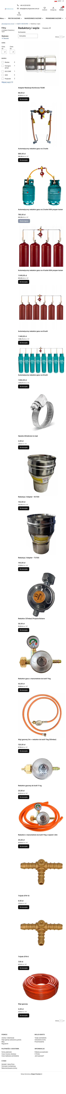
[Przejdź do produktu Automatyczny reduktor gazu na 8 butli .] (41, 359)
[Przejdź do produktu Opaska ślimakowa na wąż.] (41, 412)
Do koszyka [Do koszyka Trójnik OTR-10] (24, 907)
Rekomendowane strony (9, 1068)
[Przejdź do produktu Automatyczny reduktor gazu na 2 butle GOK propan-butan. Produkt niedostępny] (41, 186)
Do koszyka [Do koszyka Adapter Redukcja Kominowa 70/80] (24, 99)
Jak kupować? (39, 1056)
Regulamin (5, 1043)
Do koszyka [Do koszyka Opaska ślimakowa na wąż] (24, 447)
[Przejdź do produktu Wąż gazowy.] (41, 987)
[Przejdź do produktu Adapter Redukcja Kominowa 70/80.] (41, 64)
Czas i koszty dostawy (9, 1054)
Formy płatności (7, 1052)
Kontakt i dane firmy (8, 1064)
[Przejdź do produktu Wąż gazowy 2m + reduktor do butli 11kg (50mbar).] (41, 716)
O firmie (37, 1054)
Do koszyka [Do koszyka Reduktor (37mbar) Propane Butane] (24, 630)
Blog (3, 1042)
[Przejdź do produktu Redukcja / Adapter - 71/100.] (41, 534)
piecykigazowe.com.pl (8, 24)
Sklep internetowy (31, 1074)
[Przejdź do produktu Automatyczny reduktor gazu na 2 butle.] (41, 125)
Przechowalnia (39, 1042)
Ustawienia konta (40, 1040)
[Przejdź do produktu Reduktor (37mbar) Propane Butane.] (41, 595)
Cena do (11, 47)
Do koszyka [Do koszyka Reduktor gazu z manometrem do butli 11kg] (24, 690)
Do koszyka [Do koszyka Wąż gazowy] (24, 1015)
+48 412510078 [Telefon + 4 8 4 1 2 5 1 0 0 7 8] (25, 5)
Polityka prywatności (41, 1052)
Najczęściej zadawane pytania (11, 1040)
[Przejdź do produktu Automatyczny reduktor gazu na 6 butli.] (41, 307)
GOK (6, 75)
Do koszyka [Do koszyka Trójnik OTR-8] (24, 968)
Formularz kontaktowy (9, 1066)
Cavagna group (8, 67)
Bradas (7, 62)
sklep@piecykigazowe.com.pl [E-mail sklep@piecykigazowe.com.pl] (29, 8)
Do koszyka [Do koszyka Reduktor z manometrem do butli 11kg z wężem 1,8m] (24, 846)
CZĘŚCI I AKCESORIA (22, 24)
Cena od (3, 47)
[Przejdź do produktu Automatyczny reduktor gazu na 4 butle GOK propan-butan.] (41, 246)
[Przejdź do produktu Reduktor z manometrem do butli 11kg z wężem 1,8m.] (41, 817)
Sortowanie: (22, 32)
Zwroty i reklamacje (8, 1038)
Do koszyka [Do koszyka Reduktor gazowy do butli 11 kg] (24, 797)
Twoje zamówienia (40, 1038)
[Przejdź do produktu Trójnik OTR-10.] (41, 872)
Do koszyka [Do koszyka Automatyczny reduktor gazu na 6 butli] (24, 342)
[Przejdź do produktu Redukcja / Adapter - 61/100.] (41, 473)
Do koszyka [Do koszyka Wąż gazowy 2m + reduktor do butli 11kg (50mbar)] (24, 751)
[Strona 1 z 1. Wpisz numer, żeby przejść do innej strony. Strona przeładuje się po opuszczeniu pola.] (60, 37)
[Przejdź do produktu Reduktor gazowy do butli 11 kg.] (41, 769)
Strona (57, 37)
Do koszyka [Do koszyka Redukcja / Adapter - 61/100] (24, 508)
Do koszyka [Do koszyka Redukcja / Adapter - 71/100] (24, 569)
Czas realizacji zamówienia (10, 1056)
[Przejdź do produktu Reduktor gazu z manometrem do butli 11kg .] (41, 655)
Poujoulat (8, 78)
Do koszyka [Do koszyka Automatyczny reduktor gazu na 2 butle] (24, 160)
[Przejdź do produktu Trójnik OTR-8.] (41, 933)
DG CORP (8, 71)
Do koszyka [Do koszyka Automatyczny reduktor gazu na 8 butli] (24, 386)
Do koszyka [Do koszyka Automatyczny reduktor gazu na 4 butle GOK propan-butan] (24, 282)
